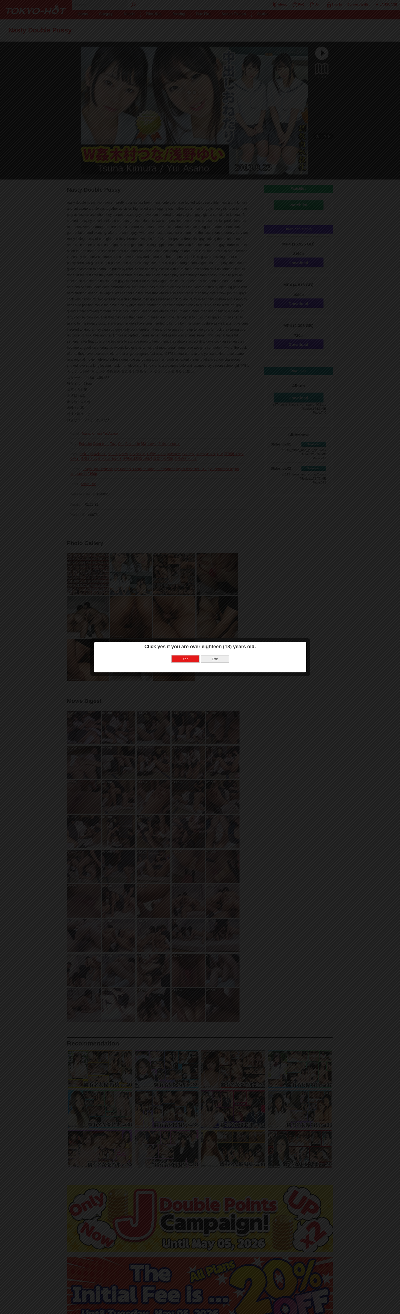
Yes (185, 659)
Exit (215, 659)
